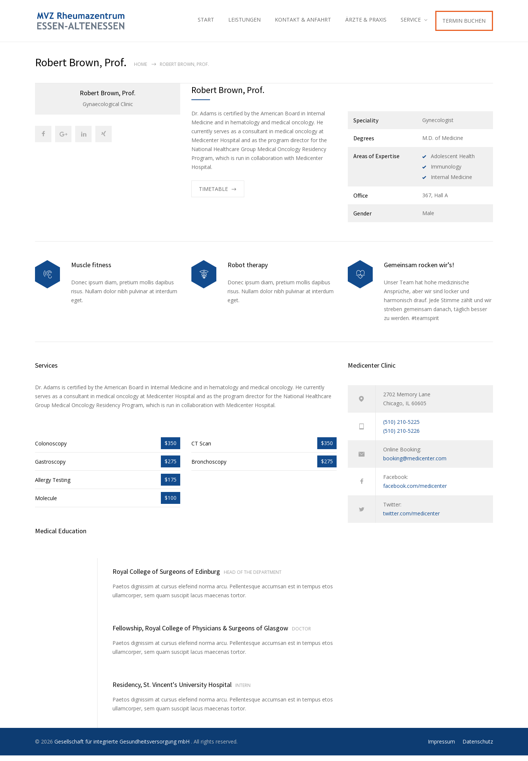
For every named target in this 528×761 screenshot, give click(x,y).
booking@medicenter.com (414, 463)
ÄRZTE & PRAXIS (366, 22)
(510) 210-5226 (401, 436)
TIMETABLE (213, 194)
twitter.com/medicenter (411, 518)
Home (140, 70)
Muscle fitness (91, 270)
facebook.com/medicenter (415, 491)
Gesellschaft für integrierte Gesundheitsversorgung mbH (122, 747)
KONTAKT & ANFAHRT (303, 22)
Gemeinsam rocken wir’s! (419, 270)
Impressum (441, 747)
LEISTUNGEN (244, 22)
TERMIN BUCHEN (464, 23)
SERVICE (411, 22)
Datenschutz (477, 747)
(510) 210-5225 (401, 427)
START (206, 22)
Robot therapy (248, 270)
